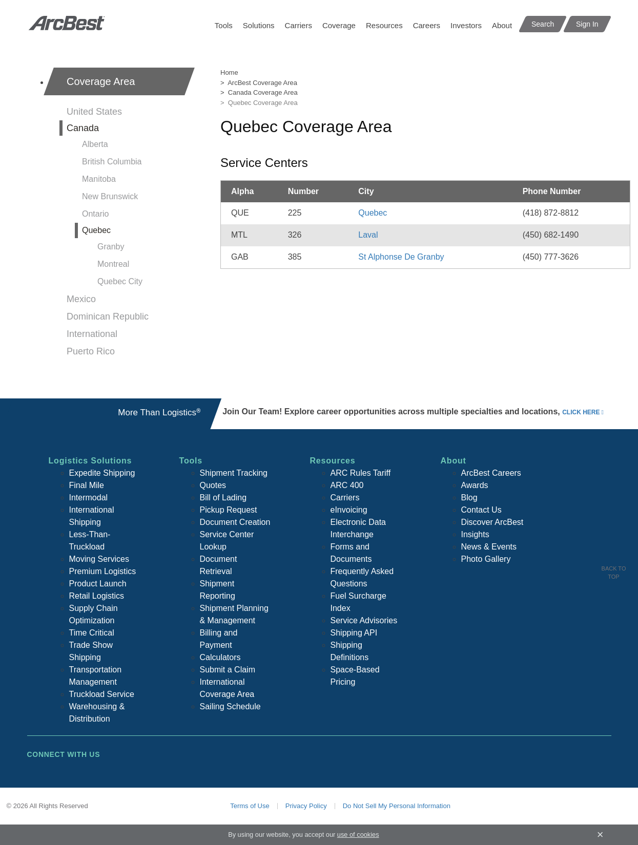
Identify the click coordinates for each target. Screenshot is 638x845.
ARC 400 (347, 485)
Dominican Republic (108, 316)
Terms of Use (250, 806)
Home (229, 72)
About (502, 25)
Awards (474, 485)
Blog (469, 497)
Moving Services (99, 559)
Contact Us (481, 509)
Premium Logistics (102, 571)
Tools (224, 25)
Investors (466, 25)
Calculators (220, 657)
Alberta (95, 144)
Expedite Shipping (102, 473)
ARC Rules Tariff (361, 473)
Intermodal (88, 497)
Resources (384, 25)
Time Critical (91, 632)
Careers (426, 25)
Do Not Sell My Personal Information (396, 806)
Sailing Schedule (230, 706)
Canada (83, 128)
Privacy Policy (306, 806)
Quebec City (119, 281)
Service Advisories (364, 620)
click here (581, 412)
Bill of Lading (223, 497)
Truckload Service (101, 694)
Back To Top (614, 572)
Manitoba (99, 179)
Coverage (339, 25)
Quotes (213, 485)
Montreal (113, 264)
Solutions (259, 25)
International (92, 334)
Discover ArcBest (492, 522)
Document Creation (235, 522)
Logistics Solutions (90, 460)
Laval (368, 234)
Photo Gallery (486, 559)
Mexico (81, 299)
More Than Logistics (159, 412)
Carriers (298, 25)
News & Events (489, 546)
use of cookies (358, 834)
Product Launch (98, 583)
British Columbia (111, 161)
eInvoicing (349, 509)
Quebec (96, 230)
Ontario (95, 213)
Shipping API (354, 632)
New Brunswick (110, 196)
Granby (110, 246)
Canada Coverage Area (263, 92)
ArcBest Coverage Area (262, 83)
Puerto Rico (91, 351)
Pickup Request (228, 509)
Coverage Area (101, 81)
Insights (475, 534)
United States (94, 112)
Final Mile (86, 485)
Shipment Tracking (234, 473)
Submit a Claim (227, 669)
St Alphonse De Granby (401, 256)
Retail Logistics (97, 596)
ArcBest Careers (491, 473)
